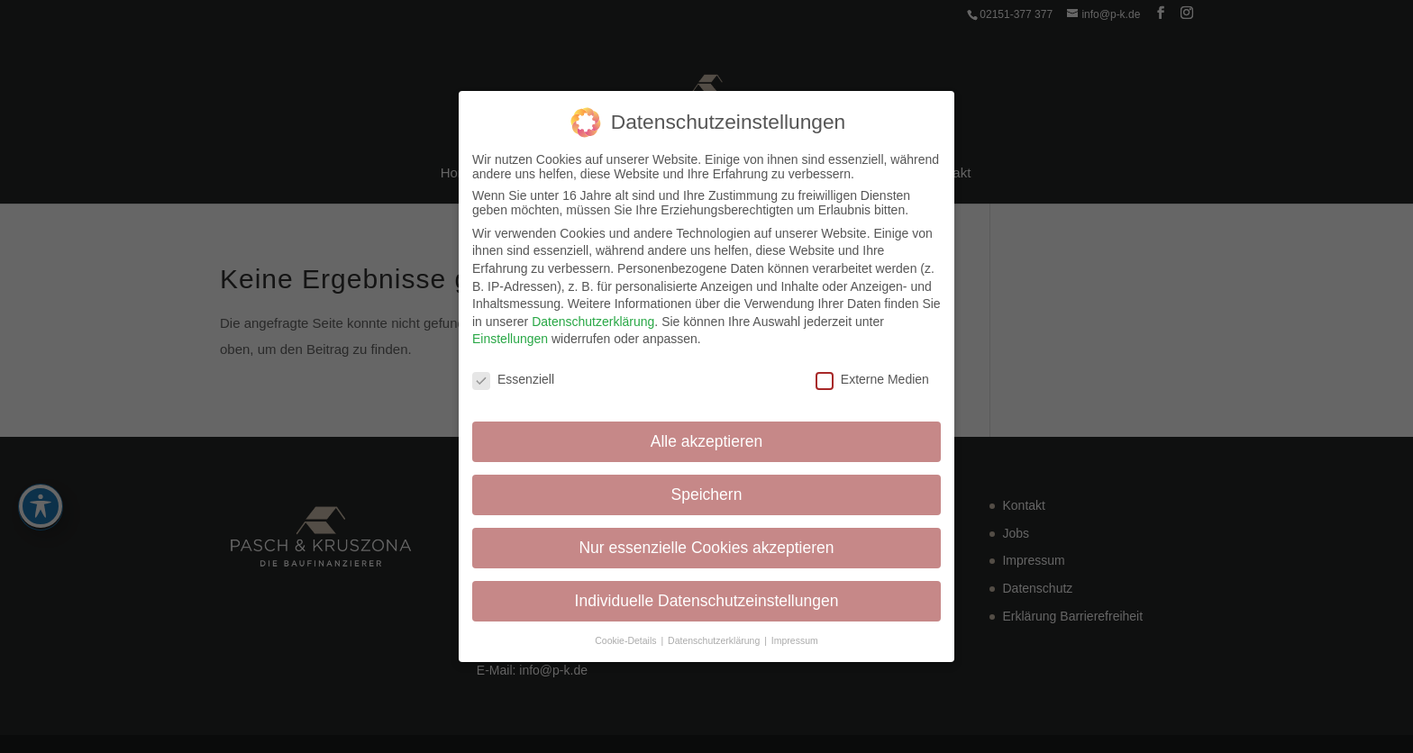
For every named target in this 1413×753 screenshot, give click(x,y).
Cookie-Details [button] (627, 640)
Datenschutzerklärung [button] (715, 640)
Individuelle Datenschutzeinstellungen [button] (707, 601)
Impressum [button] (794, 640)
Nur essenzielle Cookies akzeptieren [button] (706, 548)
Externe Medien (872, 379)
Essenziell (513, 379)
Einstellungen (510, 338)
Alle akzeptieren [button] (707, 441)
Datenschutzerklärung (593, 321)
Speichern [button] (707, 494)
